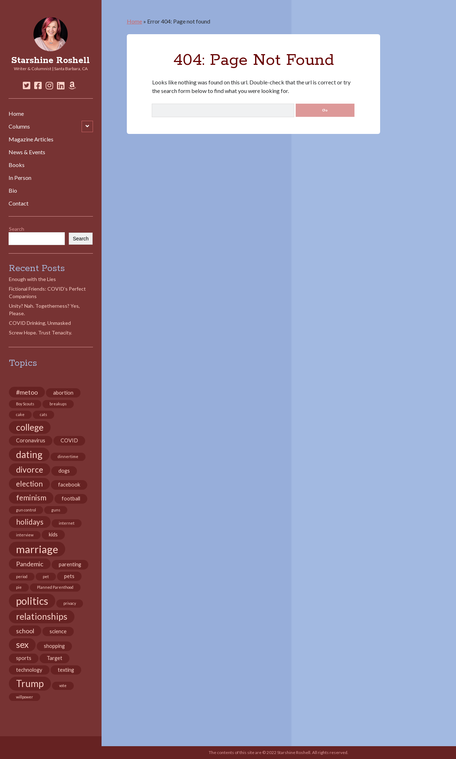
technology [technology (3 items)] (29, 670)
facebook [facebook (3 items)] (69, 485)
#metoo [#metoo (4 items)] (27, 392)
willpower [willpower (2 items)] (24, 697)
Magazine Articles (31, 139)
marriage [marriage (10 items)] (37, 549)
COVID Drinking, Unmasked (40, 323)
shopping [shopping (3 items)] (54, 646)
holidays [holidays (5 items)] (29, 522)
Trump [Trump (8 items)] (30, 683)
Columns (19, 126)
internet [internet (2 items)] (66, 523)
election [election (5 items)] (29, 483)
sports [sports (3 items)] (23, 658)
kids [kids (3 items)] (53, 534)
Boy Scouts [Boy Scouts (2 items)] (25, 403)
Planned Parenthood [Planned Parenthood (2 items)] (55, 587)
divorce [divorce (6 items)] (29, 469)
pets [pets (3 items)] (69, 576)
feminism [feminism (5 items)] (31, 497)
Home (16, 113)
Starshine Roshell (50, 60)
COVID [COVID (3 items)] (69, 440)
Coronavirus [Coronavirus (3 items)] (30, 440)
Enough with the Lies (32, 279)
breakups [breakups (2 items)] (58, 403)
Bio (13, 190)
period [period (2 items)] (21, 576)
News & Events (27, 152)
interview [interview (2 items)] (24, 534)
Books (17, 164)
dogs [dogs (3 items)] (64, 471)
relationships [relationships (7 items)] (41, 616)
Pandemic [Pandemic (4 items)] (29, 564)
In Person (20, 177)
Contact (18, 203)
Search (16, 229)
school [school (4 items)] (25, 631)
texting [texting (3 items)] (66, 670)
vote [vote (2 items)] (63, 685)
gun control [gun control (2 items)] (26, 510)
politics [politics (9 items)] (32, 601)
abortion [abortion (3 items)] (63, 393)
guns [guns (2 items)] (55, 510)
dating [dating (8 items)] (29, 454)
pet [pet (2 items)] (46, 576)
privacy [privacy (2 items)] (69, 603)
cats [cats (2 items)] (43, 414)
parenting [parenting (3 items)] (70, 564)
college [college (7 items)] (29, 427)
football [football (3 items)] (71, 498)
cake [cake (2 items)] (20, 414)
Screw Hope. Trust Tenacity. (40, 332)
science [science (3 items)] (58, 631)
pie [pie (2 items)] (19, 587)
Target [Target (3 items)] (54, 658)
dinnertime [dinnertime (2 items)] (68, 456)
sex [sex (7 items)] (22, 644)
